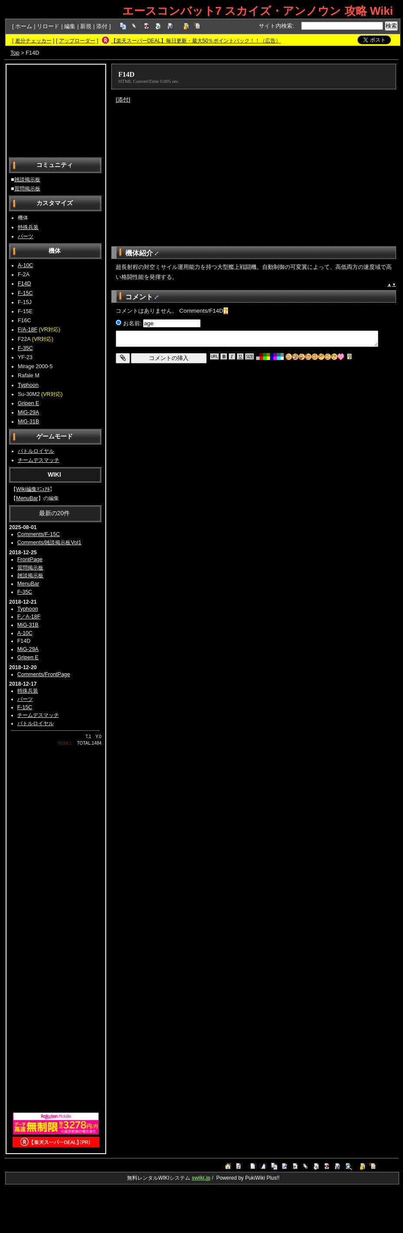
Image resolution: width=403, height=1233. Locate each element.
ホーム (23, 26)
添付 (101, 26)
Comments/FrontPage (43, 674)
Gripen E (28, 403)
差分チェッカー (33, 41)
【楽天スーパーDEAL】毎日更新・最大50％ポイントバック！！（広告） (196, 41)
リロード (48, 26)
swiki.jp (201, 1178)
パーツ (25, 236)
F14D (24, 284)
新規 (85, 26)
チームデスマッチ (38, 460)
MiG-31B (28, 422)
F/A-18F (27, 330)
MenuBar (27, 498)
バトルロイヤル (36, 451)
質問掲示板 (27, 189)
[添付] (123, 99)
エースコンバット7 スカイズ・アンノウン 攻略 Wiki (257, 10)
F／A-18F (29, 617)
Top (15, 52)
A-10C (25, 265)
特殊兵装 (28, 227)
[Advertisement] (56, 110)
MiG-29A (28, 412)
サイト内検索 (275, 26)
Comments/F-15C (38, 534)
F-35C (25, 348)
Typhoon (28, 385)
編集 (69, 26)
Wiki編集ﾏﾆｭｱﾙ (33, 489)
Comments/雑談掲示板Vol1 (49, 543)
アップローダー (77, 41)
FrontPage (29, 559)
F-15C (25, 293)
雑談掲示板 (27, 180)
